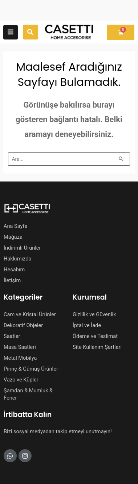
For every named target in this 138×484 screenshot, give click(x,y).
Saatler (12, 336)
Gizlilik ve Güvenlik (94, 314)
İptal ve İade (87, 325)
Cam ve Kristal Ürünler (30, 314)
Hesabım (14, 269)
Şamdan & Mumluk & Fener (28, 394)
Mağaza (13, 237)
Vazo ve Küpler (21, 379)
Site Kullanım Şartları (97, 347)
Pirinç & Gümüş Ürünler (31, 369)
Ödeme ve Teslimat (95, 336)
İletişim (12, 280)
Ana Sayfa (16, 226)
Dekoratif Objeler (23, 325)
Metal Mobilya (20, 358)
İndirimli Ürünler (22, 248)
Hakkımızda (17, 258)
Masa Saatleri (20, 347)
